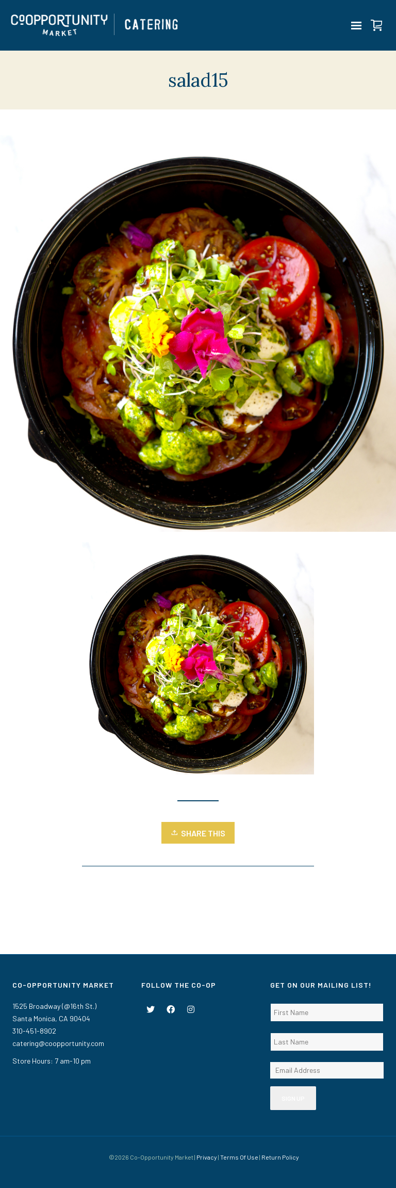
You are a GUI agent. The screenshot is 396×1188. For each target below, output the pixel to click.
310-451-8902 (34, 1030)
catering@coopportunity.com (58, 1043)
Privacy (206, 1157)
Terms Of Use (239, 1157)
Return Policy (280, 1157)
